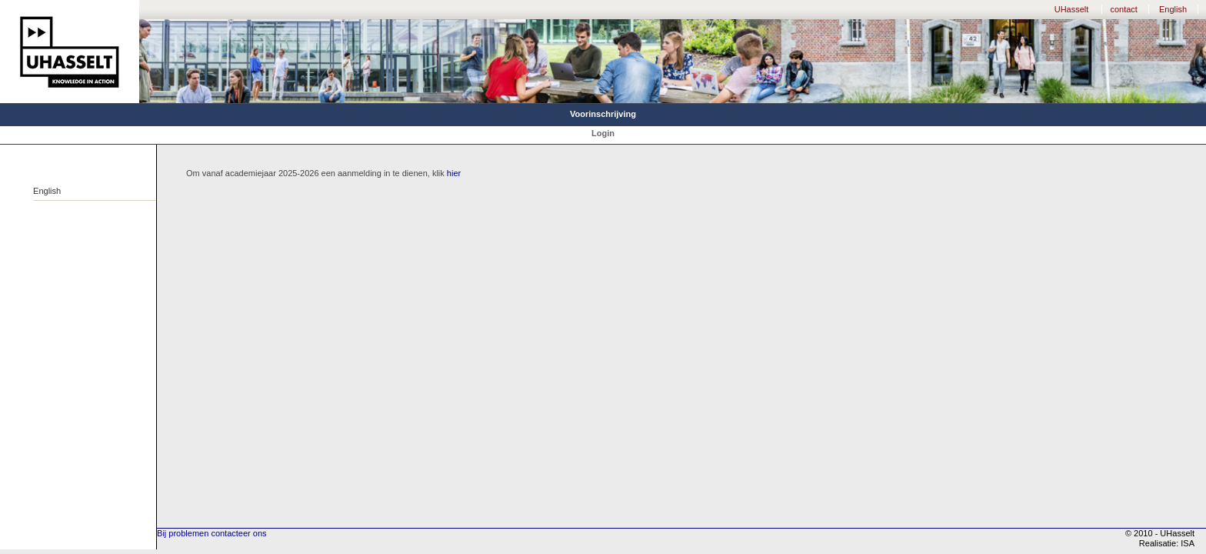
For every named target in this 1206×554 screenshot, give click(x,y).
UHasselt (1071, 9)
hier (454, 173)
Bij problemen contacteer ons (211, 533)
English (1173, 9)
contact (1123, 9)
